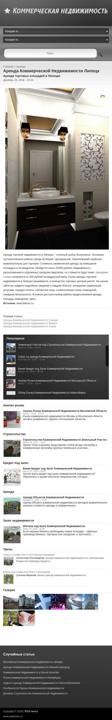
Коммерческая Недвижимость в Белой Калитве (31, 672)
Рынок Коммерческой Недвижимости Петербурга (32, 677)
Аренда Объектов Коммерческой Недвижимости (53, 497)
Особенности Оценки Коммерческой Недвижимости (33, 688)
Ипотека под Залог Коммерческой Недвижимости (54, 526)
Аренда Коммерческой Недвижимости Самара (30, 320)
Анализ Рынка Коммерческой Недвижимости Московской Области (57, 380)
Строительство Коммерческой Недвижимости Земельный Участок (65, 439)
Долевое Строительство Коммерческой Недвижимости (35, 693)
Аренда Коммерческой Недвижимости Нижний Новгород (36, 667)
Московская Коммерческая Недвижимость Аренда (32, 662)
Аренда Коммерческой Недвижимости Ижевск (30, 323)
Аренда (21, 66)
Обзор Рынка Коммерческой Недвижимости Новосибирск (52, 392)
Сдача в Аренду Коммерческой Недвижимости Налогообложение (41, 683)
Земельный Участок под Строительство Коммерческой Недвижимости (59, 344)
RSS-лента (31, 711)
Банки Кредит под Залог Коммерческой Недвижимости (50, 368)
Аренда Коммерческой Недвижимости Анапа (29, 326)
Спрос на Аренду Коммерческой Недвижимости (46, 356)
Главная (8, 66)
